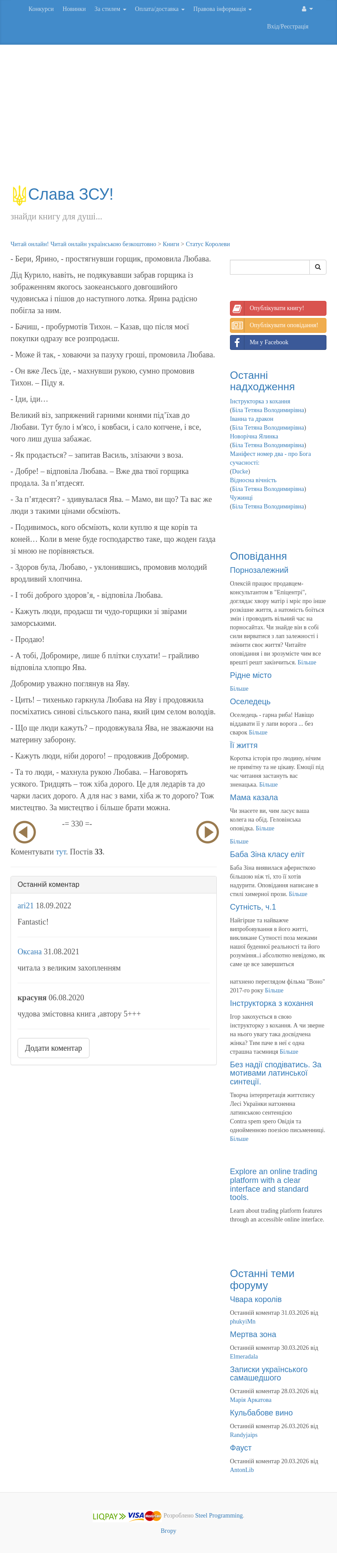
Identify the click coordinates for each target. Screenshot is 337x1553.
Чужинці (241, 497)
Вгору (168, 1531)
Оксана (30, 951)
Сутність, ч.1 (253, 907)
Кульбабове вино (261, 1412)
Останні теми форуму (262, 1279)
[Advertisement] (168, 119)
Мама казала (254, 797)
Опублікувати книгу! (267, 308)
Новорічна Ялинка (254, 436)
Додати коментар (53, 1048)
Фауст (241, 1448)
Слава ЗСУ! (62, 194)
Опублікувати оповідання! (274, 325)
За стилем (110, 9)
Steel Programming (219, 1515)
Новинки (74, 9)
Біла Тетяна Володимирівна (268, 410)
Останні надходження (262, 380)
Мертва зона (253, 1334)
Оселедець (250, 701)
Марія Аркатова (251, 1400)
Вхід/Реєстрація (287, 26)
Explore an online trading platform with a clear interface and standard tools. (273, 1184)
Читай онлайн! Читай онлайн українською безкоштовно (83, 244)
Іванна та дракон (251, 419)
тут (61, 851)
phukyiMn (242, 1321)
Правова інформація (223, 9)
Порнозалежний (259, 570)
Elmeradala (244, 1356)
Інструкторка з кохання (260, 401)
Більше (307, 662)
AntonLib (242, 1470)
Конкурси (41, 9)
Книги (171, 244)
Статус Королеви (208, 244)
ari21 (26, 905)
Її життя (244, 745)
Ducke (240, 471)
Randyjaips (244, 1435)
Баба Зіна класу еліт (267, 854)
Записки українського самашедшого (269, 1374)
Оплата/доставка (160, 9)
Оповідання (258, 556)
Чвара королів (256, 1299)
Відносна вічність (253, 480)
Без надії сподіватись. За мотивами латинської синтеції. (276, 1073)
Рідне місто (251, 675)
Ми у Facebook (259, 342)
